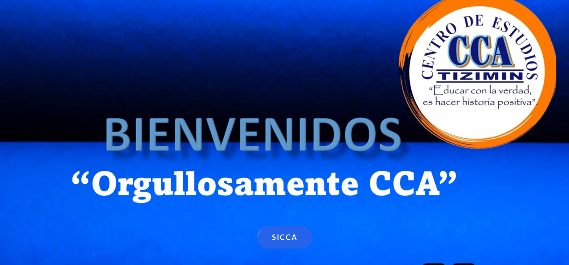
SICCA (284, 237)
